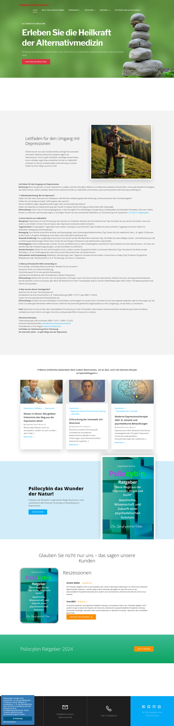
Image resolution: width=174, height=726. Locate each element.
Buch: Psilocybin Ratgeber (53, 10)
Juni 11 (88, 426)
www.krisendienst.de (52, 326)
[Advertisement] (87, 93)
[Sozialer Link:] (144, 707)
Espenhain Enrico (32, 424)
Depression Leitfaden (33, 408)
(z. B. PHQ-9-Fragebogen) (138, 212)
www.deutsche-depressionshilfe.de (56, 323)
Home (35, 10)
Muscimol (75, 414)
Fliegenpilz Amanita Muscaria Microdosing (88, 411)
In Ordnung (18, 718)
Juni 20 (43, 424)
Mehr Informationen (9, 722)
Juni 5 (134, 427)
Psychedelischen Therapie (126, 411)
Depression (49, 408)
